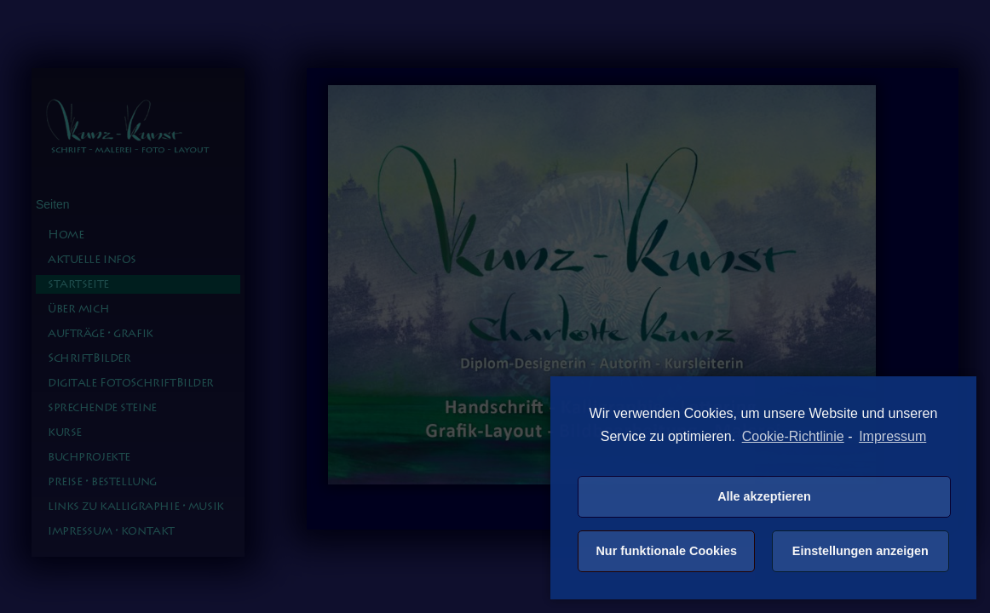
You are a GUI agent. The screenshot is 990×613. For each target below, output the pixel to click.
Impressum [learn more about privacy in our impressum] (892, 436)
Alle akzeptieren (764, 496)
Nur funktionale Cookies (666, 551)
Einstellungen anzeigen (860, 551)
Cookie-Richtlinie (793, 436)
